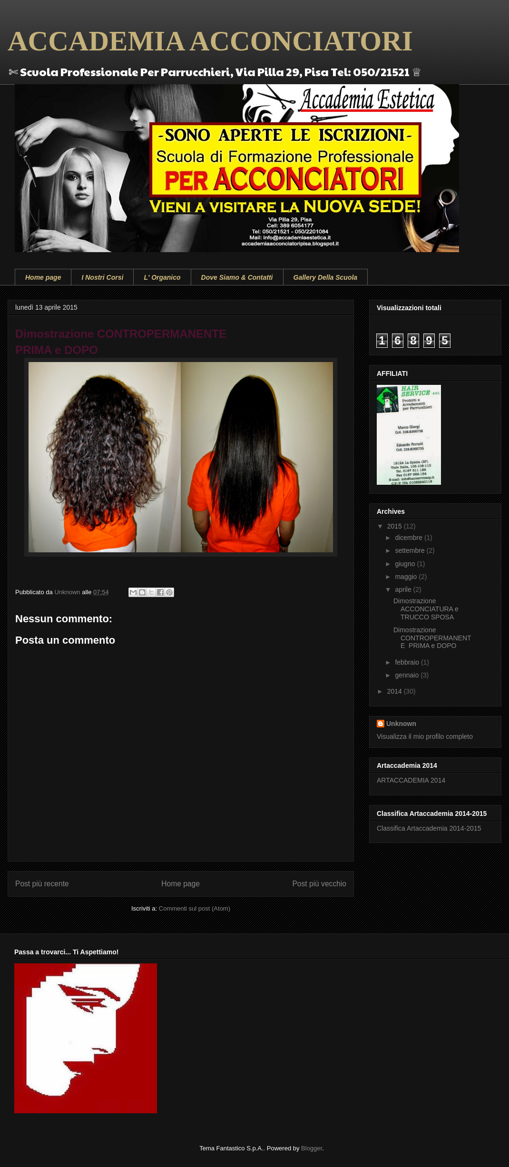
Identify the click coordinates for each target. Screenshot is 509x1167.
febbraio (408, 662)
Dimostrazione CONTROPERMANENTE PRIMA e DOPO (432, 638)
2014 (395, 691)
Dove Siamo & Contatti (237, 277)
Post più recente (42, 884)
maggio (407, 576)
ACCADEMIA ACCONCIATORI (210, 41)
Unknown (401, 723)
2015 (395, 526)
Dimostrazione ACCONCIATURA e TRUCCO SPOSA (426, 609)
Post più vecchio (319, 884)
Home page (43, 277)
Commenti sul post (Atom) (194, 908)
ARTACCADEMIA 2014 (411, 780)
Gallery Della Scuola (326, 277)
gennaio (408, 675)
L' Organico (162, 277)
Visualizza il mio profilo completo (425, 736)
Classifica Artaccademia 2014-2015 (429, 828)
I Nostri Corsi (102, 277)
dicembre (409, 537)
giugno (406, 564)
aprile (404, 589)
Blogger (311, 1148)
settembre (410, 550)
